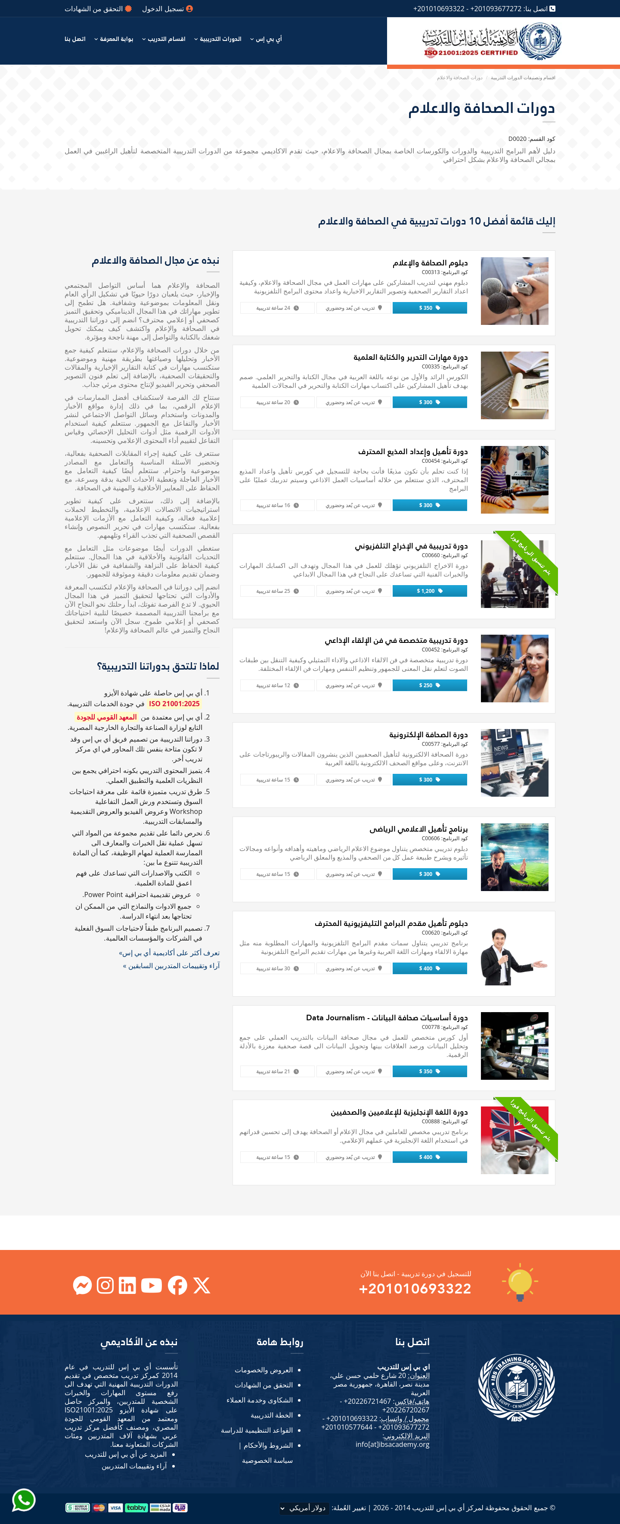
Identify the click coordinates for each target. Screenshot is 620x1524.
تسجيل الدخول (167, 8)
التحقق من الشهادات (98, 8)
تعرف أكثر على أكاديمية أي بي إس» (169, 952)
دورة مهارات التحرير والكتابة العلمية (411, 357)
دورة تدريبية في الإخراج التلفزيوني (411, 546)
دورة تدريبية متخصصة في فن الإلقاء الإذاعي (396, 640)
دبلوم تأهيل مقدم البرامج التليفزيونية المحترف (391, 923)
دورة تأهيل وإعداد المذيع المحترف (413, 451)
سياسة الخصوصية (267, 1460)
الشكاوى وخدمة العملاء (259, 1400)
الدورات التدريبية (221, 38)
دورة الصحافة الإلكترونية (429, 734)
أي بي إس (269, 38)
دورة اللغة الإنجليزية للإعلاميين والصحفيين (399, 1112)
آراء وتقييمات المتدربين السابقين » (171, 965)
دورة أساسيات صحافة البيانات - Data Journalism (387, 1017)
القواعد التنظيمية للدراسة (257, 1430)
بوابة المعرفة (116, 38)
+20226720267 (406, 1410)
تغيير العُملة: (322, 1508)
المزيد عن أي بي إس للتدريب (126, 1454)
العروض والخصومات (264, 1369)
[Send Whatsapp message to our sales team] (24, 1500)
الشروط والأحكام (268, 1445)
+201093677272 (495, 8)
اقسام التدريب (167, 38)
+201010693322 (439, 8)
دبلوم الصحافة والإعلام (430, 263)
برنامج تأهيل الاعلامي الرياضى (419, 829)
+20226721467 (367, 1401)
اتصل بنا (75, 38)
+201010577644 (346, 1427)
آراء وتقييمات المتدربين (134, 1466)
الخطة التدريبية (272, 1415)
